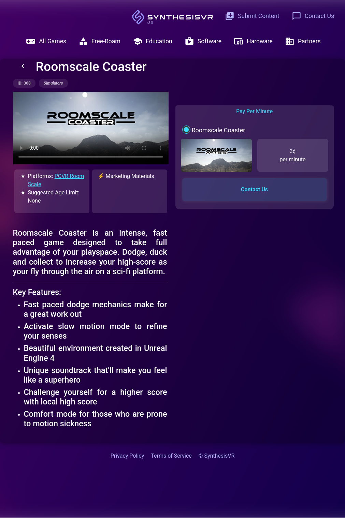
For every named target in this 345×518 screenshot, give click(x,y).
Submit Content (252, 16)
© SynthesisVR (216, 456)
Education (152, 41)
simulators (53, 83)
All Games (46, 41)
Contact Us (313, 16)
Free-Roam (99, 41)
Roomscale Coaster (218, 130)
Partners (303, 41)
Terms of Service (171, 456)
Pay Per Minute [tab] (254, 111)
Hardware (253, 41)
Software (203, 41)
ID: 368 (24, 83)
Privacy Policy (127, 456)
